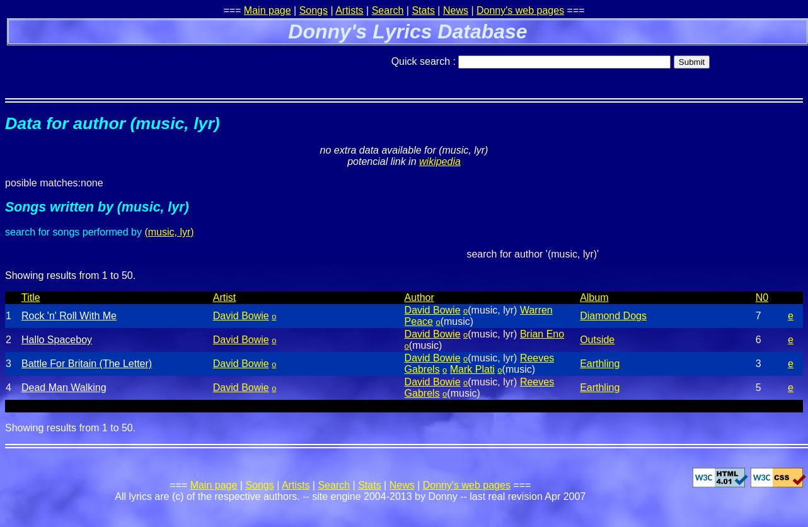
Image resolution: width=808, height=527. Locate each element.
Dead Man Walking (64, 387)
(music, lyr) (168, 232)
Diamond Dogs (613, 315)
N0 (762, 297)
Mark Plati (472, 369)
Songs (313, 10)
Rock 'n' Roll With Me (69, 315)
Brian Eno (542, 334)
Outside (597, 339)
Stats (423, 10)
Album (594, 297)
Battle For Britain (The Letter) (86, 363)
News (455, 10)
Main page (267, 10)
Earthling (600, 363)
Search (388, 10)
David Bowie (241, 315)
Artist (224, 297)
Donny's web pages (520, 10)
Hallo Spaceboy (56, 339)
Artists (349, 10)
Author (419, 297)
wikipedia (440, 161)
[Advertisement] (152, 66)
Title (30, 297)
